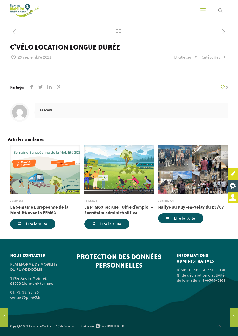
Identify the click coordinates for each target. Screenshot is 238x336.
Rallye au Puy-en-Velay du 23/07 (191, 207)
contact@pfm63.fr (25, 297)
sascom (46, 110)
